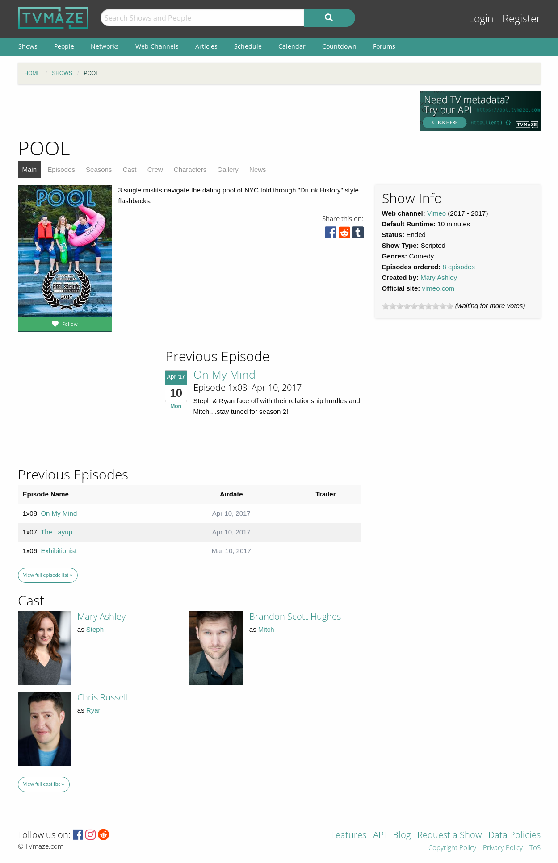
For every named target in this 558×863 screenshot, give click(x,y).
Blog (402, 835)
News (257, 169)
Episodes (61, 169)
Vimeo (436, 213)
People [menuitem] (64, 46)
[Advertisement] (212, 111)
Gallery (228, 169)
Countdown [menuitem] (339, 46)
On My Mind (224, 374)
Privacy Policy (503, 848)
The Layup (56, 532)
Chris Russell (102, 697)
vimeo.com (438, 288)
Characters (190, 169)
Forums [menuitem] (384, 46)
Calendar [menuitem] (292, 46)
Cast (130, 169)
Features (348, 835)
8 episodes (458, 267)
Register (522, 18)
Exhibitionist (58, 550)
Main (29, 169)
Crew (155, 169)
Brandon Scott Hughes (295, 616)
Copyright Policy (452, 848)
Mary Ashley (438, 277)
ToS (535, 848)
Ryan (94, 710)
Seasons (99, 169)
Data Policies (514, 835)
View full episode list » (47, 575)
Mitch (266, 629)
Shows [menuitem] (28, 46)
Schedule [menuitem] (248, 46)
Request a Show (449, 835)
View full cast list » (43, 784)
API (379, 835)
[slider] (417, 306)
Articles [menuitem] (206, 46)
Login (481, 18)
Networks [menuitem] (105, 46)
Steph (95, 629)
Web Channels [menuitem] (157, 46)
